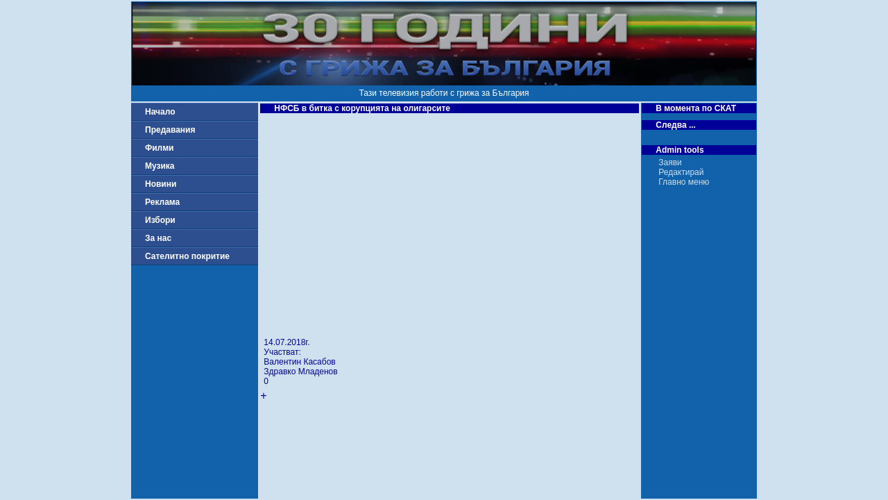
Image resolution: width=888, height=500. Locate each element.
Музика (160, 166)
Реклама (162, 202)
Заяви (670, 162)
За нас (158, 238)
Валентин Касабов (299, 362)
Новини (160, 184)
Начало (160, 112)
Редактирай (680, 172)
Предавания (170, 130)
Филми (159, 148)
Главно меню (683, 182)
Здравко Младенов (300, 371)
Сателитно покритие (187, 256)
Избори (160, 220)
